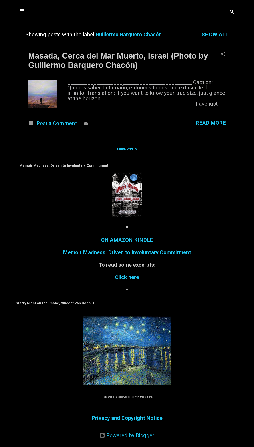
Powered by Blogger (127, 435)
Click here (127, 277)
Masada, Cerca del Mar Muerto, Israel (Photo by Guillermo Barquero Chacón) (118, 60)
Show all (215, 34)
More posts (127, 149)
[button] (223, 54)
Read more (211, 123)
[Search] (232, 12)
